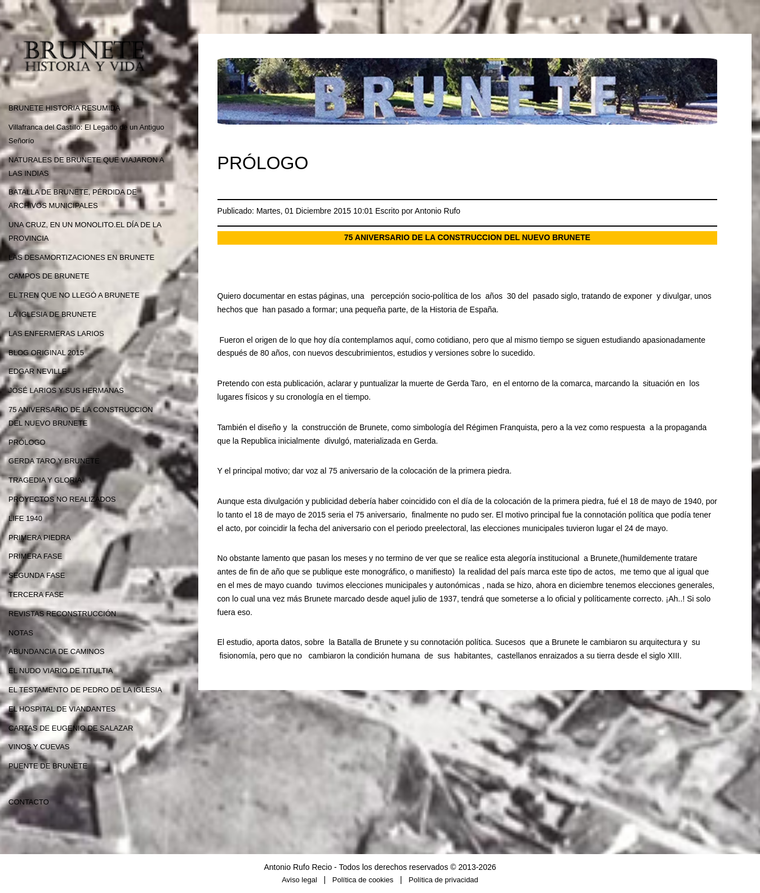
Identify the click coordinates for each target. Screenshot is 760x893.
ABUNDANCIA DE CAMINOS (56, 651)
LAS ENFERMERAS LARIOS (56, 333)
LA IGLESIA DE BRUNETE (52, 314)
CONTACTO (28, 802)
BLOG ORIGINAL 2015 (46, 352)
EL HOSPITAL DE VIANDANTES (61, 709)
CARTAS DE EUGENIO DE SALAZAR (70, 728)
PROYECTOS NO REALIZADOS (61, 499)
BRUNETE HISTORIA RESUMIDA (64, 108)
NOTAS (20, 633)
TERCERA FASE (36, 594)
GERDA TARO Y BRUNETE (54, 461)
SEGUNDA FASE (36, 575)
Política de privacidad (443, 880)
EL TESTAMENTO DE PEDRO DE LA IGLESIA (85, 690)
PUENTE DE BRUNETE (47, 766)
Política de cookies (362, 880)
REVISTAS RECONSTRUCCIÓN (62, 613)
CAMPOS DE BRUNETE (49, 276)
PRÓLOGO (27, 442)
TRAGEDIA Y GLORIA (45, 480)
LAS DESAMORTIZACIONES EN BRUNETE (81, 257)
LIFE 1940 (25, 518)
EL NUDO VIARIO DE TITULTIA (60, 670)
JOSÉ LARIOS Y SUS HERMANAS (66, 390)
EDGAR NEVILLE (37, 371)
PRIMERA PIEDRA (39, 537)
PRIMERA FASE (35, 556)
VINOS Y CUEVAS (38, 746)
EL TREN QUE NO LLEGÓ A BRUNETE (74, 295)
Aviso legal (299, 880)
